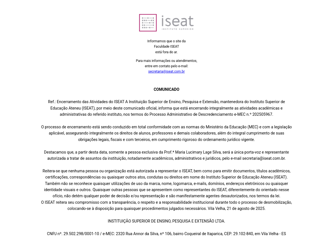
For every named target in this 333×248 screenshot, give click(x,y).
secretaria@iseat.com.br (166, 71)
